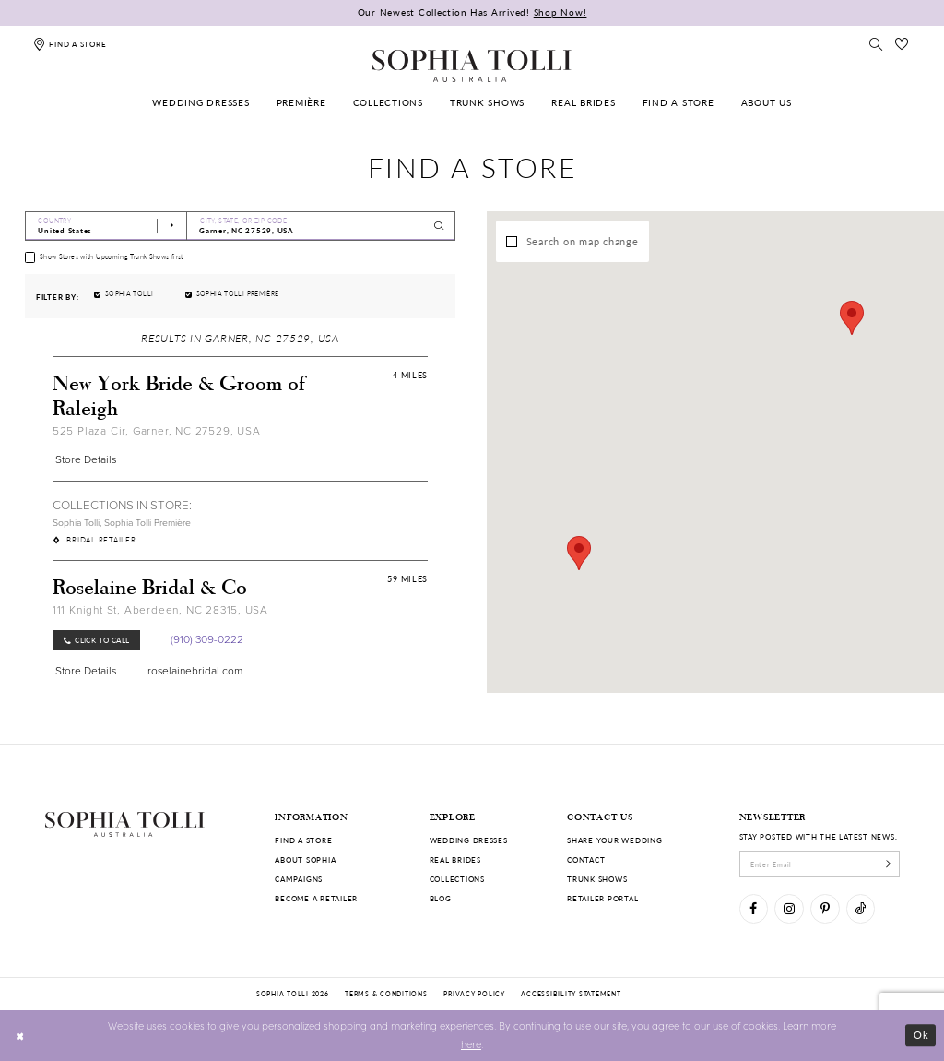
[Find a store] (69, 44)
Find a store (303, 840)
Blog (441, 898)
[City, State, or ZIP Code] (321, 226)
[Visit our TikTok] (860, 908)
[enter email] (820, 863)
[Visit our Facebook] (753, 908)
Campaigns (299, 879)
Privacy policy (473, 993)
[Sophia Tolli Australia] (472, 65)
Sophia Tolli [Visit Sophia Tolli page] (76, 523)
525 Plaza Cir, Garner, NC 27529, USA (157, 431)
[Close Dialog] (20, 1035)
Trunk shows (597, 879)
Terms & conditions (386, 993)
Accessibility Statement (570, 993)
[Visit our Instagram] (788, 908)
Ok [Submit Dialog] (921, 1035)
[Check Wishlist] (902, 44)
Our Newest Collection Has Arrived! (472, 12)
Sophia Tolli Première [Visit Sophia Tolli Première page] (147, 523)
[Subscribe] (888, 863)
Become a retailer (316, 898)
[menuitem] (201, 102)
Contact (586, 859)
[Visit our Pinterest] (824, 908)
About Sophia (305, 859)
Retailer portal (602, 898)
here (471, 1043)
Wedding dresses (469, 840)
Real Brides (455, 859)
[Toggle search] (876, 44)
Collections (457, 879)
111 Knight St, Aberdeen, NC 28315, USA (160, 610)
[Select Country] (106, 226)
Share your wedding (614, 840)
